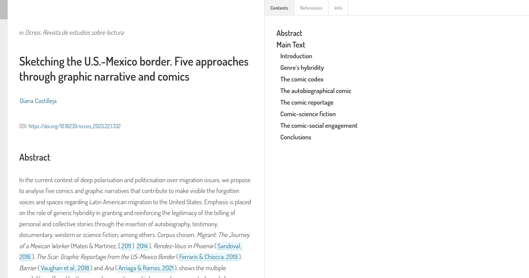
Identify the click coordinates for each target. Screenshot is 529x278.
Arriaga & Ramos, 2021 (146, 268)
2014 (142, 246)
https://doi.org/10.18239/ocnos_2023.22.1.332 (75, 126)
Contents (279, 8)
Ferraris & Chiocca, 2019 (208, 257)
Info (338, 8)
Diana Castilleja (38, 101)
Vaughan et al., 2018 (65, 268)
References (311, 8)
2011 (126, 246)
